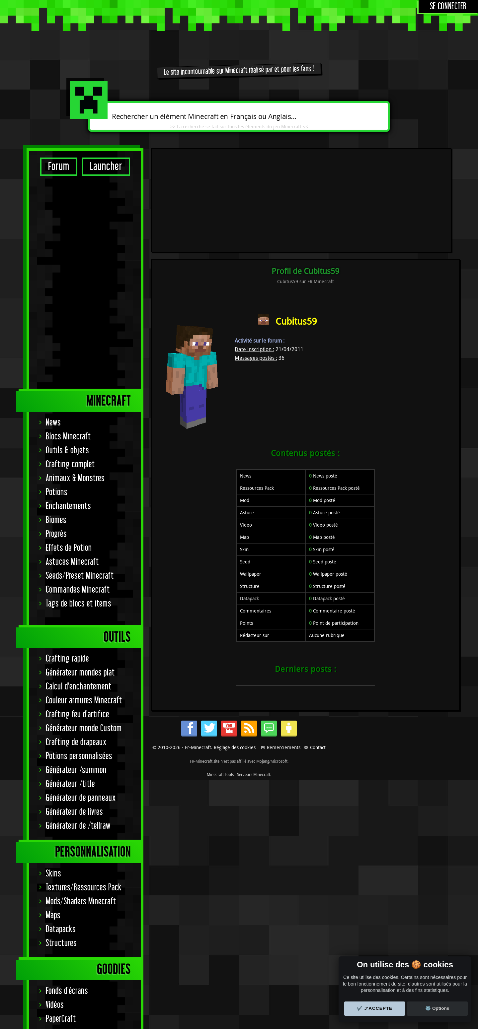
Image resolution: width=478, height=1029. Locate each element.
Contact (318, 995)
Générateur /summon (76, 561)
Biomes (56, 311)
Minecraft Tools (220, 1021)
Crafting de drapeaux (76, 533)
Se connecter (448, 6)
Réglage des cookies (235, 995)
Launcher (106, 166)
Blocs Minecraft (68, 227)
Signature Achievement (79, 852)
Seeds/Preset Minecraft (80, 367)
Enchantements (68, 297)
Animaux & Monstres (75, 269)
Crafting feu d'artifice (77, 505)
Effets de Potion (69, 339)
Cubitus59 (296, 225)
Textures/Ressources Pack (83, 678)
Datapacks (61, 720)
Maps (53, 706)
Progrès (56, 325)
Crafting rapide (67, 450)
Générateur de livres (74, 603)
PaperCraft (61, 810)
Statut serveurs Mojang (80, 838)
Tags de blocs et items (78, 395)
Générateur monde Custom (84, 519)
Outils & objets (67, 241)
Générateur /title (70, 575)
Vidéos (55, 796)
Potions (56, 283)
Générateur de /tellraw (78, 617)
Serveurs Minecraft (253, 1021)
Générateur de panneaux (81, 589)
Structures (61, 734)
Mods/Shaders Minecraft (81, 692)
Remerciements (283, 995)
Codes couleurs (67, 824)
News (53, 214)
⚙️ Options (437, 1008)
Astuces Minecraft (72, 353)
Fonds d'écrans (67, 782)
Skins (53, 665)
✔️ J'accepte (375, 1008)
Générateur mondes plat (80, 464)
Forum (58, 166)
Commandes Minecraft (78, 381)
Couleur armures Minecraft (84, 491)
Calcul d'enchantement (79, 477)
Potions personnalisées (79, 547)
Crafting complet (70, 255)
